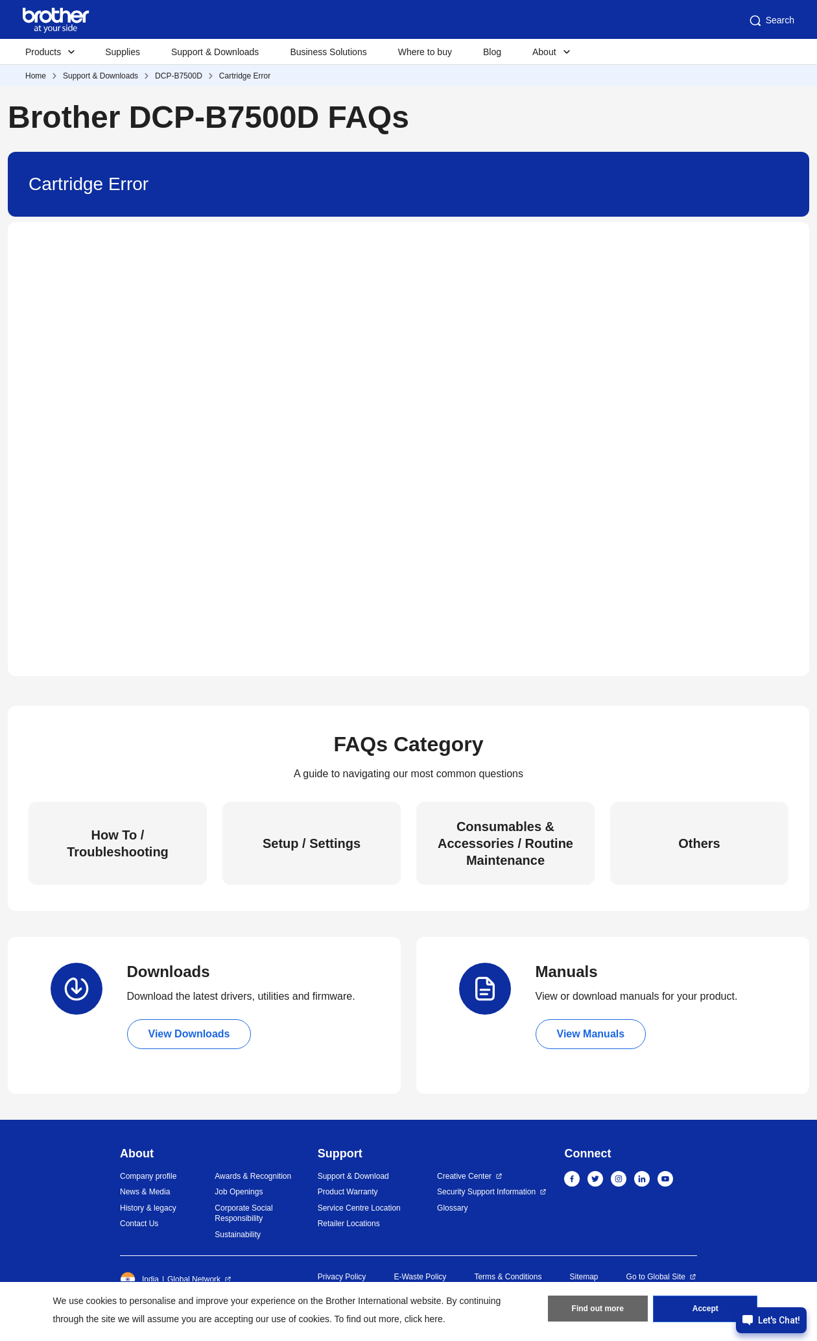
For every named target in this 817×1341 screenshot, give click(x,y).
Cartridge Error (244, 75)
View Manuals (591, 1033)
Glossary (452, 1208)
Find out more (598, 1309)
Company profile (148, 1176)
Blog (492, 52)
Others (699, 843)
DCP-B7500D (178, 75)
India (139, 1279)
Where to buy (425, 52)
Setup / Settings (312, 843)
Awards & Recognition (253, 1176)
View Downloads (189, 1033)
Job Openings (239, 1191)
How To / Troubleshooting (118, 843)
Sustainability (238, 1234)
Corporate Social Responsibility (243, 1213)
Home (35, 75)
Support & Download (353, 1176)
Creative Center (464, 1176)
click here (424, 1319)
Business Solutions (328, 52)
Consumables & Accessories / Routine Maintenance (505, 843)
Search (771, 21)
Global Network (193, 1279)
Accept (705, 1309)
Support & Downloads (215, 52)
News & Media (145, 1191)
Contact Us (139, 1223)
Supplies (122, 52)
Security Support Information (486, 1191)
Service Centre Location (359, 1208)
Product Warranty (348, 1191)
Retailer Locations (349, 1223)
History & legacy (148, 1208)
